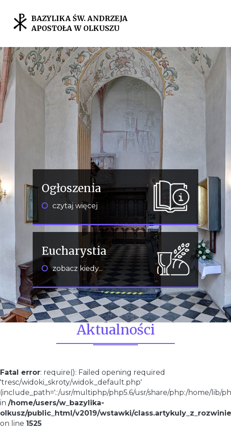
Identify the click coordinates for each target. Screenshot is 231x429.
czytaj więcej (70, 206)
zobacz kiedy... (72, 268)
